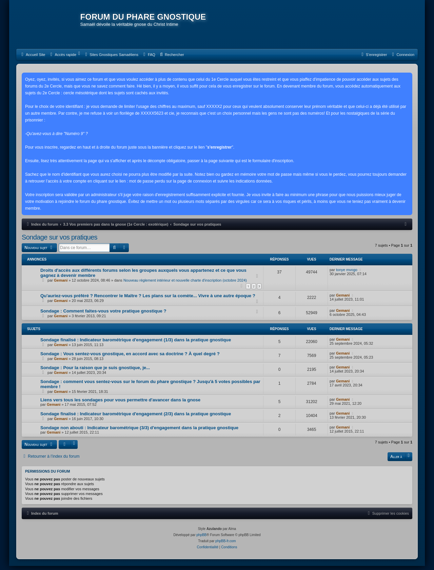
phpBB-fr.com (225, 545)
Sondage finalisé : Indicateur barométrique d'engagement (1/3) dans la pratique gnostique (135, 344)
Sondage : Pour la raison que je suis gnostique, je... (95, 372)
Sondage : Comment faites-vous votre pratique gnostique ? (103, 315)
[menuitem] (32, 59)
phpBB (201, 539)
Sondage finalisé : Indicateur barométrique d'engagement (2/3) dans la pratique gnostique (135, 418)
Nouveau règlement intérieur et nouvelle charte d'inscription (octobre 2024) (185, 285)
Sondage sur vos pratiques (59, 242)
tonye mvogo (346, 274)
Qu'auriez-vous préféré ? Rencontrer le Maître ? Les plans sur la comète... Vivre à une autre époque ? (147, 300)
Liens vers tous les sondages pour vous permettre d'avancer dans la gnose (120, 404)
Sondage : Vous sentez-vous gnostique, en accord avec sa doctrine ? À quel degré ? (130, 358)
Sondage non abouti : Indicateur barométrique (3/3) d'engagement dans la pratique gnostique (139, 432)
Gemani (60, 285)
